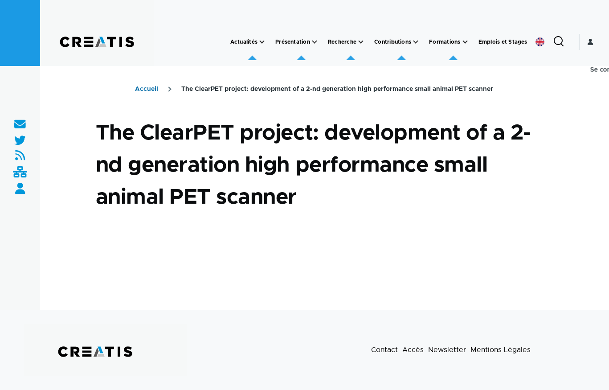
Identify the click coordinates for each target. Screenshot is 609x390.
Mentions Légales (500, 349)
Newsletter (447, 349)
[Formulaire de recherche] (559, 42)
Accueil (146, 89)
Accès (413, 349)
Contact (384, 349)
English (539, 41)
